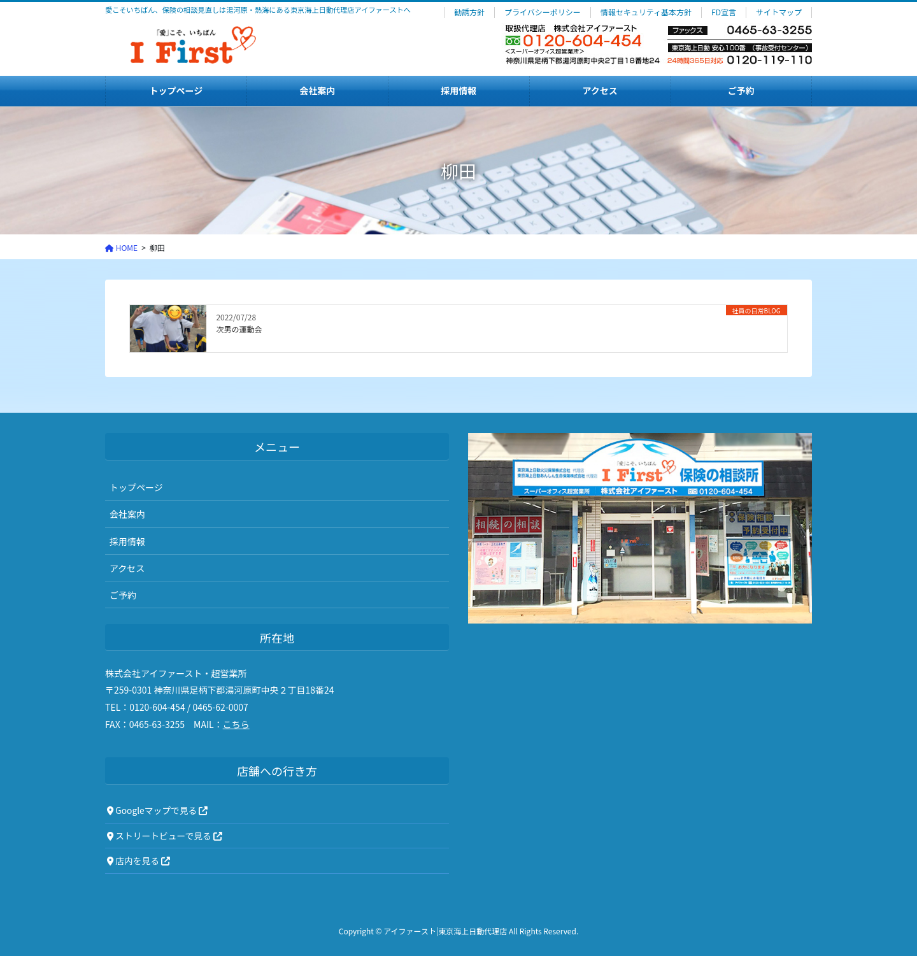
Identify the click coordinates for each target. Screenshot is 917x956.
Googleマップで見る (157, 810)
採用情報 (127, 541)
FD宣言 (723, 12)
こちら (236, 724)
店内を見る (138, 860)
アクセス (127, 568)
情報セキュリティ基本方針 (646, 12)
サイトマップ (779, 12)
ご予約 (123, 595)
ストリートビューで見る (164, 835)
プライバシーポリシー (542, 12)
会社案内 (127, 514)
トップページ (136, 487)
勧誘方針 (469, 12)
